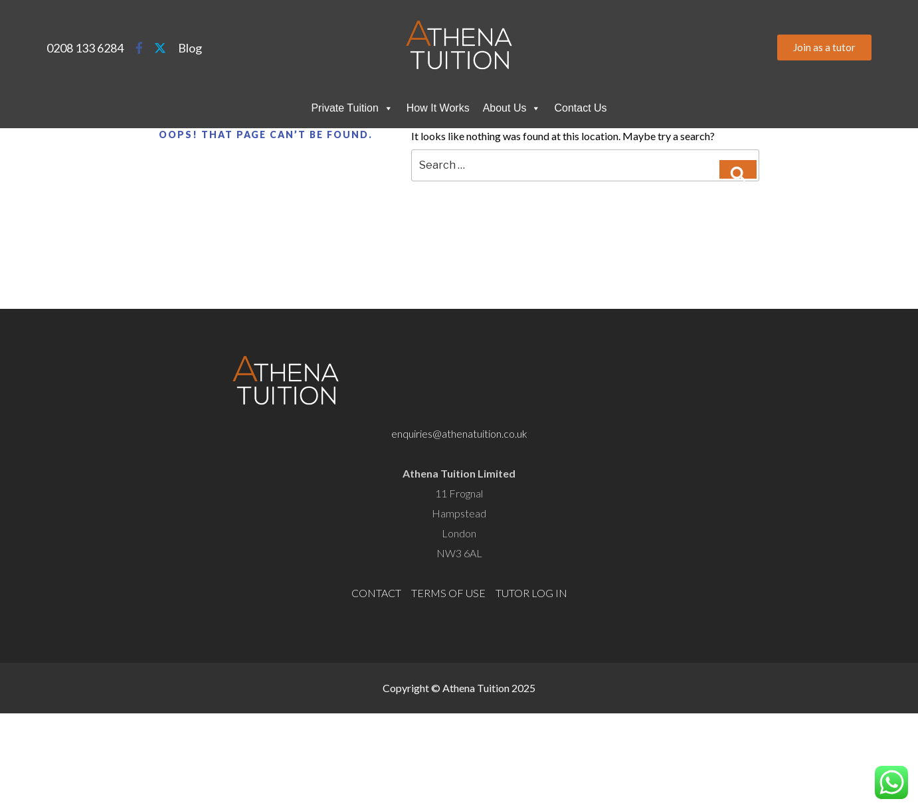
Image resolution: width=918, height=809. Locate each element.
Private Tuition (352, 108)
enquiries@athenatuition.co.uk (459, 433)
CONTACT (376, 592)
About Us (512, 108)
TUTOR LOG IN (531, 592)
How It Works (438, 108)
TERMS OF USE (448, 592)
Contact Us (580, 108)
